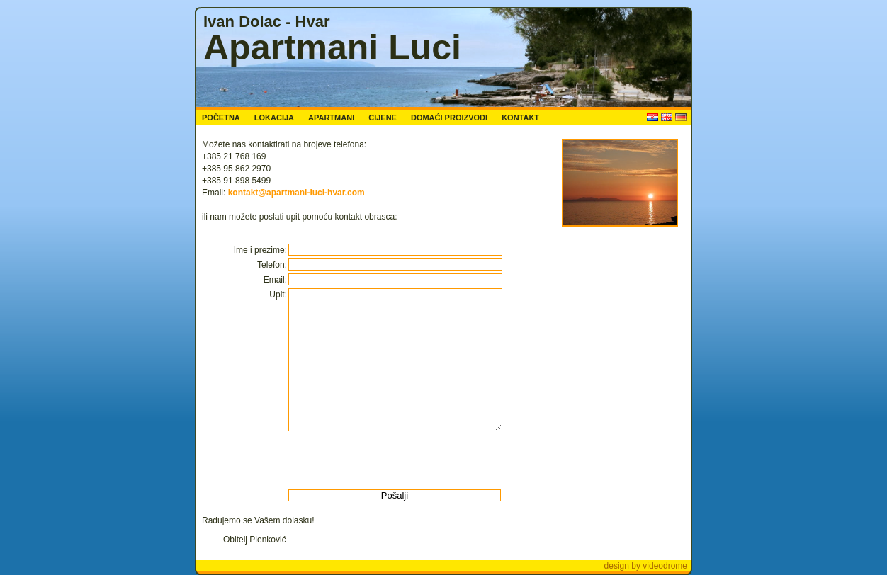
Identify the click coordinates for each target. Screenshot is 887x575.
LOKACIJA (274, 117)
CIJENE (382, 117)
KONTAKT (520, 117)
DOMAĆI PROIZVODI (449, 117)
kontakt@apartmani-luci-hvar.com (296, 193)
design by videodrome (645, 566)
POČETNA (221, 117)
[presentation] (394, 460)
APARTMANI (331, 117)
